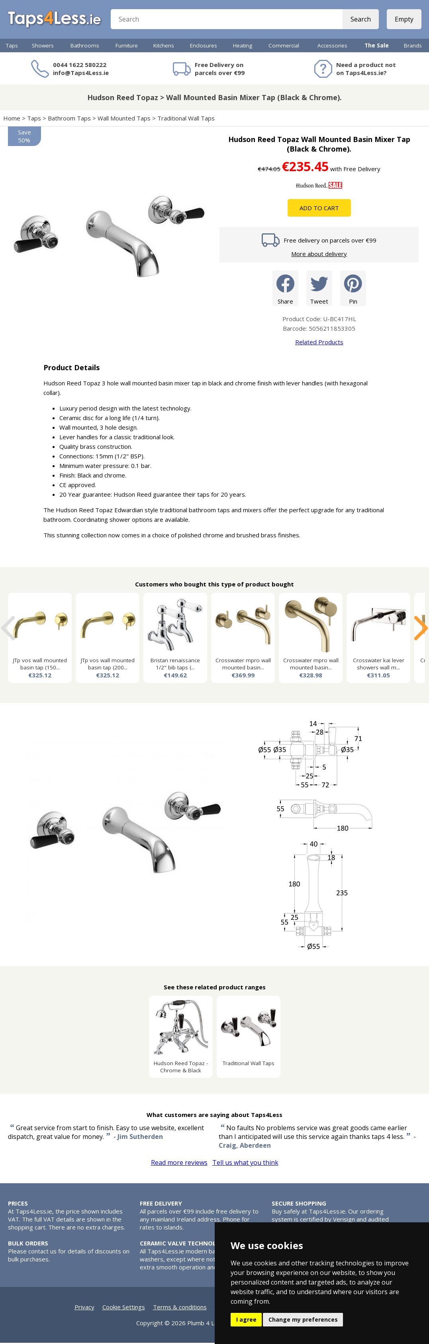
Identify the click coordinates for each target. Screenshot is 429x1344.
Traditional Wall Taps (186, 119)
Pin (353, 289)
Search (360, 20)
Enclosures (203, 46)
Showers (43, 46)
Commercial (283, 46)
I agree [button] (246, 1319)
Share (285, 289)
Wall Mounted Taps (124, 119)
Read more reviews (179, 1163)
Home (11, 119)
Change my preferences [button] (303, 1319)
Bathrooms (85, 46)
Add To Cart (319, 209)
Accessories (332, 46)
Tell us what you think (245, 1163)
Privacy (84, 1308)
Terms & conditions (180, 1308)
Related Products (319, 343)
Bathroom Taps (69, 119)
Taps (12, 46)
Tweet (319, 289)
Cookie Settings (123, 1308)
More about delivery (319, 255)
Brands (413, 46)
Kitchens (163, 46)
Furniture (127, 46)
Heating (242, 46)
